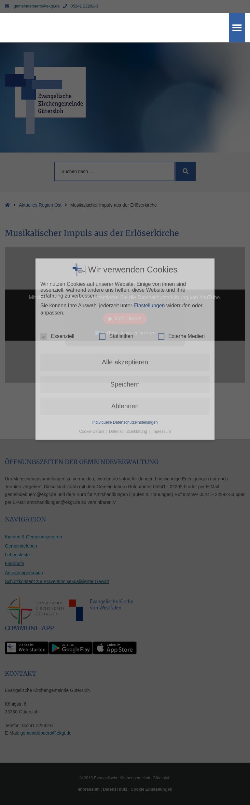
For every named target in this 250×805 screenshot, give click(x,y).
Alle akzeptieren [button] (125, 247)
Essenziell (57, 221)
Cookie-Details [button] (92, 316)
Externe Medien (181, 221)
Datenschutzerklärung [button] (128, 316)
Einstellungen (149, 190)
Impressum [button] (161, 316)
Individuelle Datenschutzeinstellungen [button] (125, 307)
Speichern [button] (125, 268)
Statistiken (116, 221)
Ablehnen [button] (125, 291)
